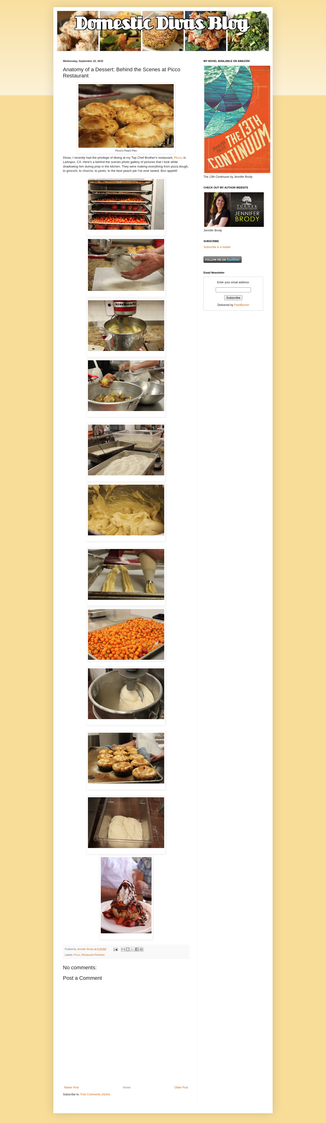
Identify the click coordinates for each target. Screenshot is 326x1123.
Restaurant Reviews (93, 954)
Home (127, 1087)
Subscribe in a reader (217, 247)
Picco (178, 157)
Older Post (181, 1087)
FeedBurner (241, 305)
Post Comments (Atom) (95, 1094)
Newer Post (71, 1087)
